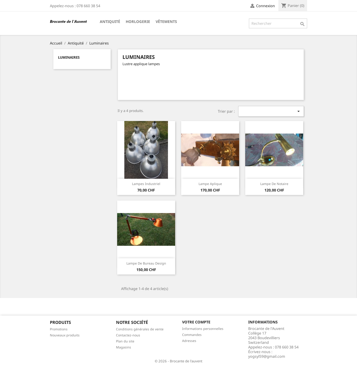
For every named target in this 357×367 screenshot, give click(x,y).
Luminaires (69, 57)
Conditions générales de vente (140, 329)
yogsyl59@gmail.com (266, 356)
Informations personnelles (202, 328)
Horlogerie (138, 21)
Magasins (123, 347)
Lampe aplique (210, 184)
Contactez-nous (128, 335)
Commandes (192, 334)
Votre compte (196, 322)
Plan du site (125, 341)
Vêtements (166, 21)
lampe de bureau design (146, 263)
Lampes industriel (146, 184)
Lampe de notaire (274, 184)
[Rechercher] (278, 23)
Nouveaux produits (65, 335)
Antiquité (110, 21)
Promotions (59, 329)
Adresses (189, 340)
